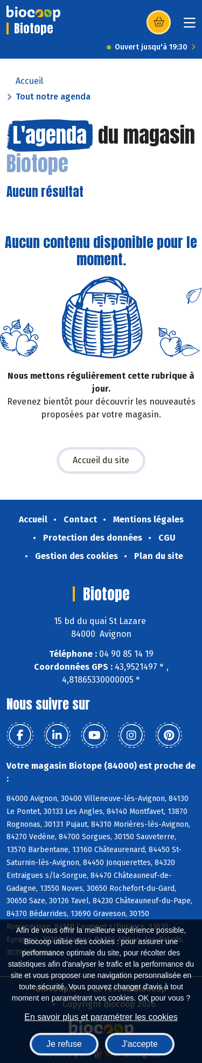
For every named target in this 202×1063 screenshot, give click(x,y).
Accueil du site (101, 460)
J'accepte (140, 1043)
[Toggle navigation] (190, 26)
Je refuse (64, 1043)
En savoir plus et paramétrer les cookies (101, 1017)
